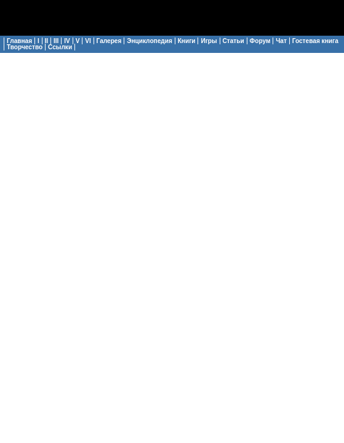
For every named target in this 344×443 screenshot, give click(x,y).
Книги (187, 41)
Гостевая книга (315, 41)
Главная (19, 41)
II (47, 41)
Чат (281, 41)
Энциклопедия (149, 41)
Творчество (24, 47)
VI (88, 41)
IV (67, 41)
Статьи (233, 41)
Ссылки (60, 47)
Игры (209, 41)
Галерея (109, 41)
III (56, 41)
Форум (260, 41)
